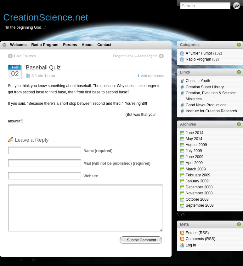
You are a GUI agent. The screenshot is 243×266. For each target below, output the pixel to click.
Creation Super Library (205, 87)
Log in (191, 245)
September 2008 (200, 205)
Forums (70, 45)
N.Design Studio (48, 260)
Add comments (152, 76)
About (87, 45)
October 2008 (197, 199)
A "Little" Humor (43, 76)
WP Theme (11, 260)
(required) (97, 151)
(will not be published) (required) (116, 163)
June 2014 (194, 133)
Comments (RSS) (200, 239)
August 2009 (196, 145)
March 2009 (196, 169)
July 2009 (194, 151)
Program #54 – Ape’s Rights (135, 56)
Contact (104, 45)
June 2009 (194, 157)
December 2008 (199, 187)
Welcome (18, 45)
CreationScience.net (45, 17)
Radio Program (44, 45)
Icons (27, 260)
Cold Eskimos (25, 56)
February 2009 (198, 175)
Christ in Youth (198, 81)
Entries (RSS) (197, 233)
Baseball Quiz (43, 67)
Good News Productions (206, 105)
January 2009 (197, 181)
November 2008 (199, 193)
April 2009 (194, 163)
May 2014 (194, 139)
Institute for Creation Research (211, 111)
